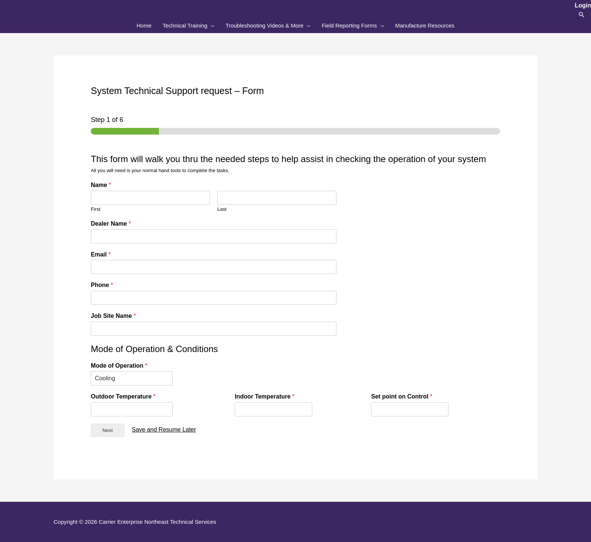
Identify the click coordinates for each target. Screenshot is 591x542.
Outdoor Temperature (123, 396)
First (95, 209)
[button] (581, 14)
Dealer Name (111, 223)
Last (222, 209)
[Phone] (213, 298)
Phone (102, 285)
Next (107, 430)
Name (101, 185)
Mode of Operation (119, 365)
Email (101, 254)
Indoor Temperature (265, 396)
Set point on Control (401, 396)
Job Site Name (113, 316)
